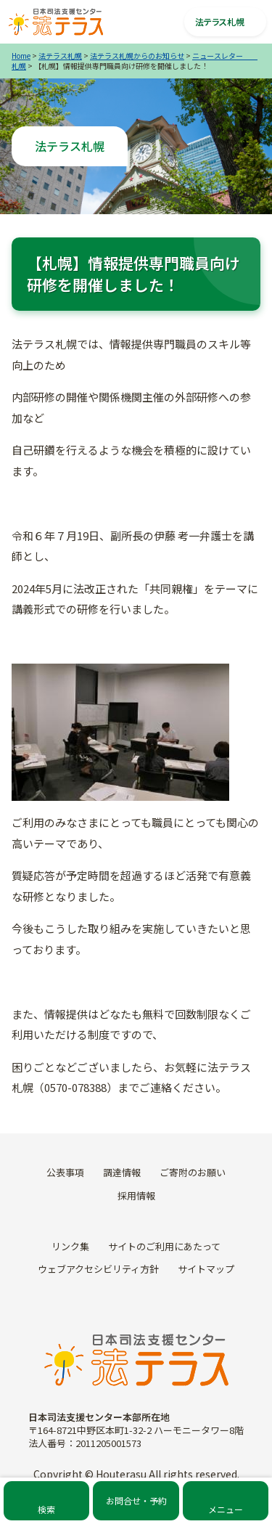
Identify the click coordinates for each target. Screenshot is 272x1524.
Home (21, 55)
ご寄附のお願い (193, 1172)
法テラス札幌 (60, 55)
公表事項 (65, 1172)
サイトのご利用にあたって (164, 1246)
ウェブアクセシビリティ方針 (98, 1269)
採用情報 (136, 1195)
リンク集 (70, 1246)
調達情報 (122, 1172)
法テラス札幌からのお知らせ (137, 55)
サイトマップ (206, 1269)
